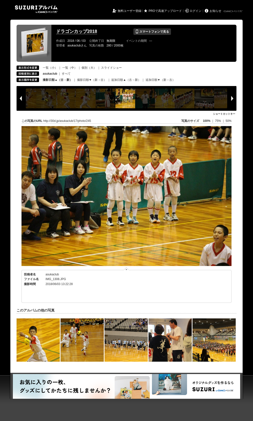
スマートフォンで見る (152, 31)
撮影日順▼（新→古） (92, 80)
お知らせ (215, 11)
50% (229, 121)
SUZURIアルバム (36, 9)
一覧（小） (50, 67)
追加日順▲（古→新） (126, 80)
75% (218, 121)
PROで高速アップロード (165, 11)
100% (206, 121)
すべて (66, 73)
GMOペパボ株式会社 (233, 11)
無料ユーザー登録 (129, 11)
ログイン (195, 11)
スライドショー (111, 67)
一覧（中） (69, 67)
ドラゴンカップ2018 (76, 31)
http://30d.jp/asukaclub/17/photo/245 (67, 121)
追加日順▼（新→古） (160, 80)
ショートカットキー (224, 113)
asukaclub (52, 274)
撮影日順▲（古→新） (57, 80)
